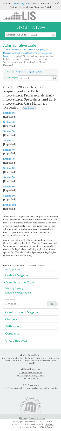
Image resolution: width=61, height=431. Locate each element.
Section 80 (9, 186)
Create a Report (26, 72)
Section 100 (9, 205)
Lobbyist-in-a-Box (37, 418)
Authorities (13, 326)
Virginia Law (30, 27)
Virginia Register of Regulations (30, 375)
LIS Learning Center (22, 3)
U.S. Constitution (30, 378)
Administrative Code (17, 34)
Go (54, 78)
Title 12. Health (28, 49)
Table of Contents (11, 49)
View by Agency (14, 288)
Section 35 (9, 140)
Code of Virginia (16, 275)
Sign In (49, 427)
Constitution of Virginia (21, 312)
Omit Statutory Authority (13, 265)
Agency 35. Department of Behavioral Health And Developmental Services (27, 52)
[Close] (58, 3)
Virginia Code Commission (30, 372)
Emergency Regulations (18, 292)
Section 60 (9, 168)
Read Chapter (29, 108)
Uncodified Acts (16, 340)
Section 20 (9, 122)
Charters (11, 319)
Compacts (12, 333)
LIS (21, 15)
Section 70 (9, 177)
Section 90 (9, 195)
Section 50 (9, 158)
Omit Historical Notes (37, 265)
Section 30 (9, 131)
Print (38, 72)
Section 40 (9, 149)
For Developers (30, 385)
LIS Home (23, 418)
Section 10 (9, 112)
